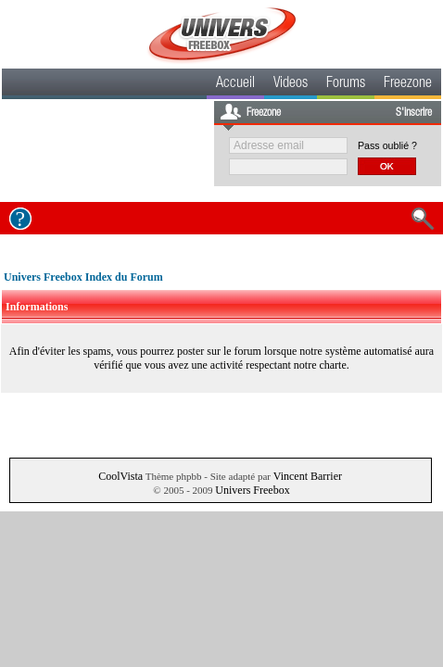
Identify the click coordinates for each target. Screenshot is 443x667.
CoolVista (120, 476)
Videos (290, 84)
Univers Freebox (252, 490)
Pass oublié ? (387, 145)
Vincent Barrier (307, 476)
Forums (345, 84)
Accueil (235, 84)
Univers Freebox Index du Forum (83, 277)
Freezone (408, 84)
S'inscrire (414, 113)
